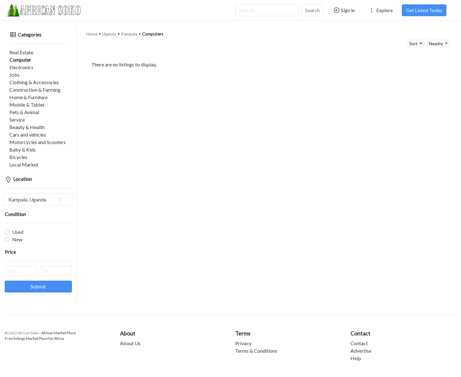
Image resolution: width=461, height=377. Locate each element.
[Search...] (267, 10)
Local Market (19, 159)
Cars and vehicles (23, 130)
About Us (130, 338)
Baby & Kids (18, 144)
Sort (414, 38)
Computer (15, 55)
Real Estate (17, 47)
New (17, 234)
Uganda (109, 29)
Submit (38, 281)
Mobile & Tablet (22, 100)
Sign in (344, 10)
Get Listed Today (424, 10)
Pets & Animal (20, 107)
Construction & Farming (30, 85)
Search (312, 10)
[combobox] (38, 195)
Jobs (10, 70)
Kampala (129, 29)
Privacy (243, 338)
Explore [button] (380, 10)
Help (355, 353)
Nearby (436, 38)
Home (91, 29)
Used (17, 227)
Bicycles (14, 152)
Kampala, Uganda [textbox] (35, 194)
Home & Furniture (24, 92)
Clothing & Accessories (29, 77)
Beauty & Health (22, 122)
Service (12, 115)
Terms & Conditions (256, 346)
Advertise (360, 346)
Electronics (17, 62)
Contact (359, 338)
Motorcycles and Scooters (33, 137)
